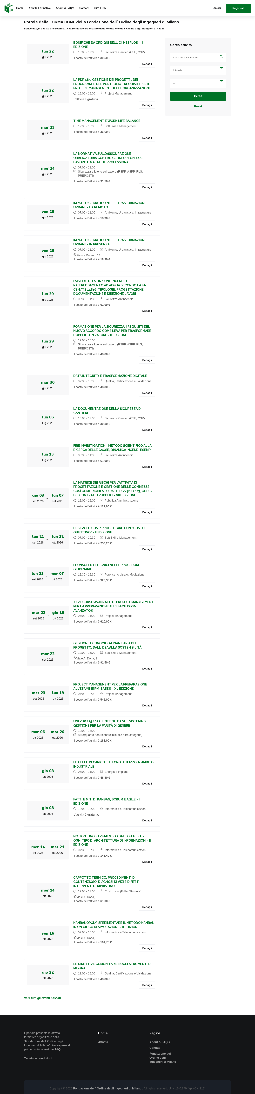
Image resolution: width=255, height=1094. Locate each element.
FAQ (57, 1049)
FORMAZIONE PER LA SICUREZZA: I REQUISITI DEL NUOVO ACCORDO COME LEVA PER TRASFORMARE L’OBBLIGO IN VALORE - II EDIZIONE (113, 331)
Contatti (84, 8)
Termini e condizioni (38, 1058)
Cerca (198, 96)
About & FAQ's (65, 8)
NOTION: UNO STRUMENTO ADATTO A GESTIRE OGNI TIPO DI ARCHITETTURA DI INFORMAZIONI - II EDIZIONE (112, 840)
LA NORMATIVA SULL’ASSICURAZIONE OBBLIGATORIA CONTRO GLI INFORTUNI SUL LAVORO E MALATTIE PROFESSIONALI (108, 158)
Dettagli (147, 64)
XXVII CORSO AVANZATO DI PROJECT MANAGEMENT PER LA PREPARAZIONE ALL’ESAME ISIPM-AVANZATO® (114, 606)
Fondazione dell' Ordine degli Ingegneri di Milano (162, 1057)
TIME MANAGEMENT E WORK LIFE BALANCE (107, 121)
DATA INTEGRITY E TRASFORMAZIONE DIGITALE (111, 376)
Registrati (238, 8)
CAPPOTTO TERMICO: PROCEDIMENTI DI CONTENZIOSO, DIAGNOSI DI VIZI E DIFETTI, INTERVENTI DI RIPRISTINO (107, 882)
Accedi (217, 8)
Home (19, 8)
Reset (198, 106)
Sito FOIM (100, 8)
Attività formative (40, 8)
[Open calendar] (221, 69)
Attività (103, 1042)
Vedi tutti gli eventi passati (42, 998)
